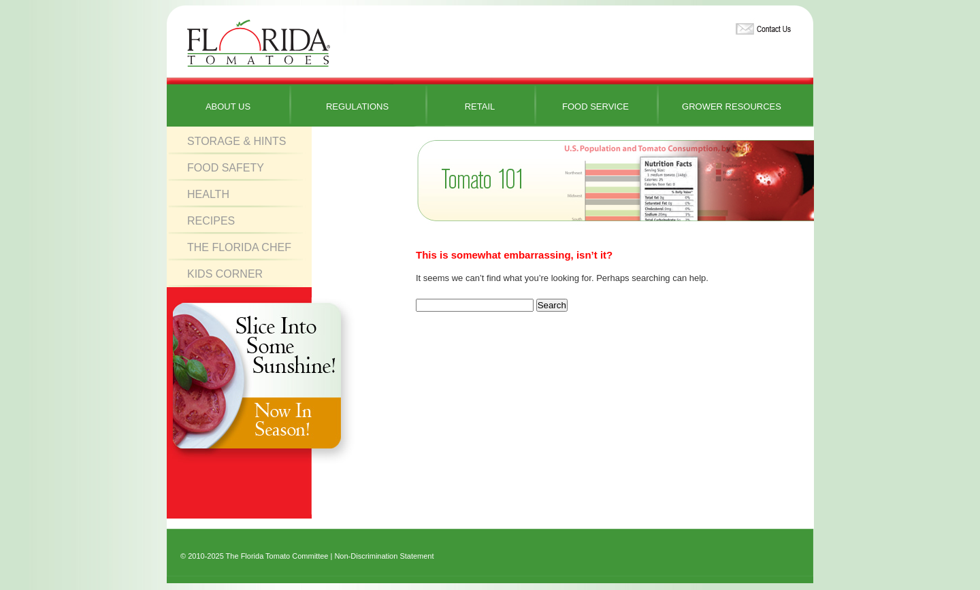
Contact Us (761, 26)
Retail (480, 106)
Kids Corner (225, 274)
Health (208, 194)
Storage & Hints (237, 141)
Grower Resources (731, 106)
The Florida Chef (239, 247)
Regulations (357, 106)
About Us (228, 106)
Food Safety (225, 168)
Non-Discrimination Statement (384, 556)
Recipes (211, 221)
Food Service (595, 106)
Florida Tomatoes (258, 44)
